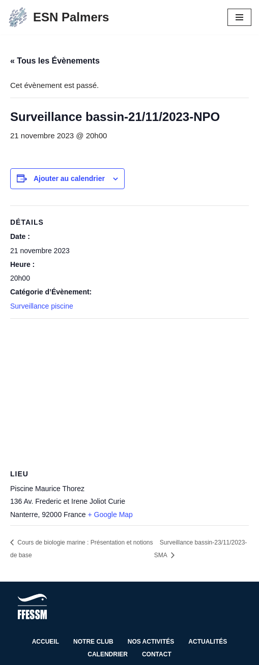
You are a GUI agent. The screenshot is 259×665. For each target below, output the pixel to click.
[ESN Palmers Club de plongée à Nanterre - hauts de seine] (58, 17)
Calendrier (108, 654)
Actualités (207, 641)
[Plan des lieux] (129, 392)
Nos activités (151, 641)
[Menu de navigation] (239, 17)
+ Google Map (110, 514)
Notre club (93, 641)
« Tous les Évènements (55, 60)
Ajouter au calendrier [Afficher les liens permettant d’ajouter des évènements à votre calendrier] (69, 178)
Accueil (45, 641)
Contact (156, 654)
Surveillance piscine (41, 306)
